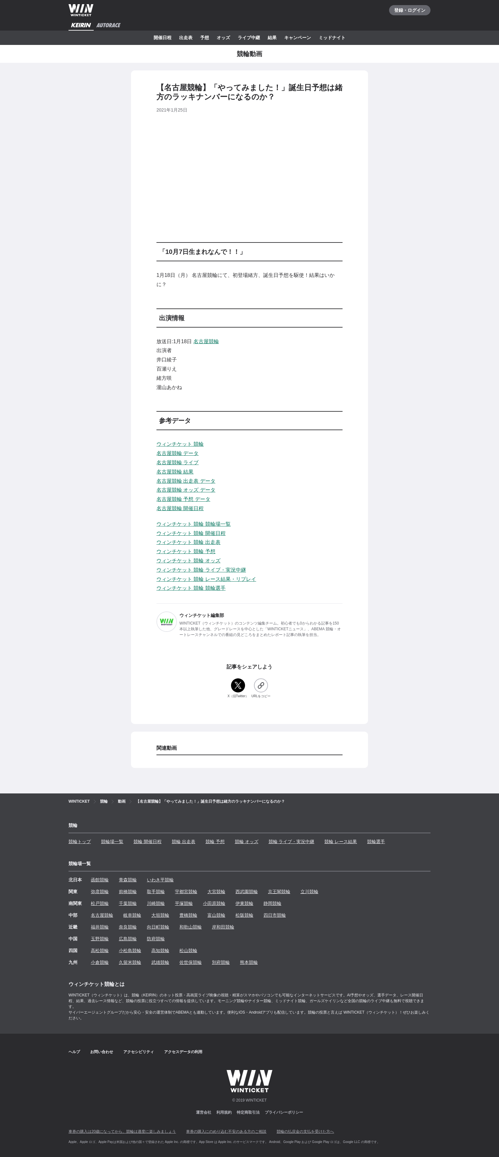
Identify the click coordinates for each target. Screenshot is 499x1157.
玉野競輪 (100, 938)
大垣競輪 (160, 915)
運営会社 (203, 1112)
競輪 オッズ (246, 841)
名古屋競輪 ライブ (177, 462)
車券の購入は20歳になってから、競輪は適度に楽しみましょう (122, 1131)
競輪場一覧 (112, 841)
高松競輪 (100, 950)
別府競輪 (221, 962)
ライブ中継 (249, 37)
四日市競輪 (275, 915)
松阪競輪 (244, 915)
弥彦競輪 (100, 891)
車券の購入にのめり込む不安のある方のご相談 (226, 1131)
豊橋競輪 (188, 915)
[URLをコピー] (261, 688)
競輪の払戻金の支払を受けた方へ (305, 1131)
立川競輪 (309, 891)
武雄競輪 (160, 962)
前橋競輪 (128, 891)
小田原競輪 (214, 903)
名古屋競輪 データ (177, 453)
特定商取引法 (248, 1112)
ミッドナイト (332, 37)
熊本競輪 (249, 962)
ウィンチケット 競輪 (180, 444)
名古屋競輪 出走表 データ (185, 481)
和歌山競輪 (190, 926)
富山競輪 (216, 915)
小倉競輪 (100, 962)
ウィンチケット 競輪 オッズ (188, 560)
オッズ (223, 37)
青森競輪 (128, 879)
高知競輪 (160, 950)
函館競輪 (100, 879)
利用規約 (224, 1112)
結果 (272, 37)
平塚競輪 (184, 903)
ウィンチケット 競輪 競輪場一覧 (193, 524)
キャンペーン (297, 37)
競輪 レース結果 (340, 841)
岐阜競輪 (132, 915)
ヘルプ (74, 1052)
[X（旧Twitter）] (238, 688)
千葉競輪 (128, 903)
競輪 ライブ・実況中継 (292, 841)
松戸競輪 (100, 903)
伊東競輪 (244, 903)
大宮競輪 (216, 891)
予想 (204, 37)
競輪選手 (376, 841)
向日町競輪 (158, 926)
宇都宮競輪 (186, 891)
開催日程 (162, 37)
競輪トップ (80, 841)
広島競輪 (128, 938)
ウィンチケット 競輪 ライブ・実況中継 (201, 570)
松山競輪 (188, 950)
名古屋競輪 (206, 341)
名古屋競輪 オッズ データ (185, 490)
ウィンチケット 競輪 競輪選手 (191, 588)
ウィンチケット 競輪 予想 (185, 551)
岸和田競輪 (223, 926)
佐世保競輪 (190, 962)
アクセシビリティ (138, 1052)
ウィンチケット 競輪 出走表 (188, 542)
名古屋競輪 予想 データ (183, 499)
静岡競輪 (272, 903)
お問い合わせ (101, 1052)
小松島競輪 (130, 950)
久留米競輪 (130, 962)
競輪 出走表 (183, 841)
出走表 (185, 37)
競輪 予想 (215, 841)
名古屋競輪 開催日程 (180, 508)
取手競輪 (156, 891)
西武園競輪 (246, 891)
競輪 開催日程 (148, 841)
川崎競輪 (156, 903)
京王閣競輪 (279, 891)
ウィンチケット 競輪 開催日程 (191, 533)
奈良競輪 (128, 926)
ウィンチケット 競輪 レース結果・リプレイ (206, 579)
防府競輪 (156, 938)
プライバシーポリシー (284, 1112)
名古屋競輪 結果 (174, 471)
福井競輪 (100, 926)
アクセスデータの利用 (183, 1052)
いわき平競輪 (160, 879)
